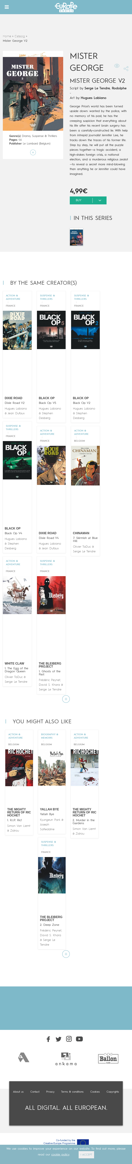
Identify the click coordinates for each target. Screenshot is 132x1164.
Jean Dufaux (16, 413)
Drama (26, 136)
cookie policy (60, 1154)
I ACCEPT (86, 1154)
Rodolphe (119, 88)
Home (7, 36)
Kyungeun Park (50, 820)
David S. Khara (49, 684)
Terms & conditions (72, 1092)
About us (18, 1092)
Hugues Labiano (93, 98)
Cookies (95, 1092)
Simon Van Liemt (18, 826)
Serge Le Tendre (97, 88)
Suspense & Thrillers (44, 136)
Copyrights (113, 1092)
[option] (24, 1057)
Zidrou (14, 830)
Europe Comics (66, 7)
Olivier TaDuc (82, 546)
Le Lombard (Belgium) (36, 143)
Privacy (50, 1092)
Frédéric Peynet (49, 680)
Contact (34, 1092)
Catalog (20, 36)
